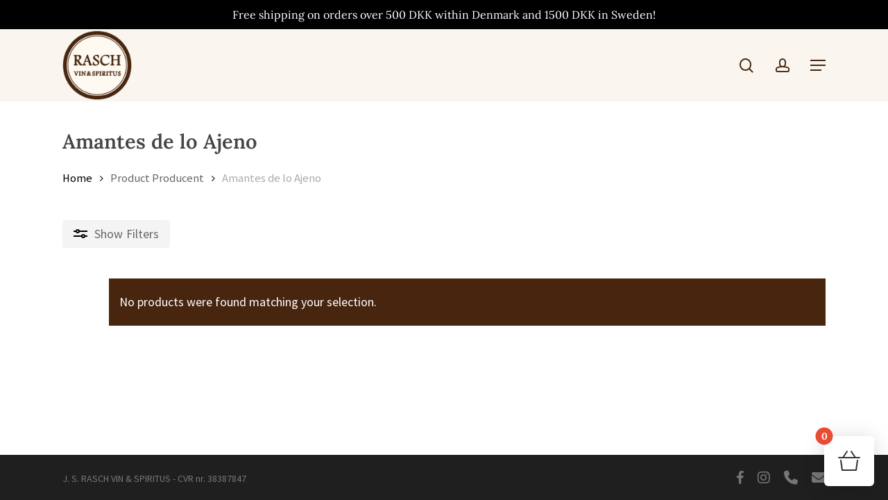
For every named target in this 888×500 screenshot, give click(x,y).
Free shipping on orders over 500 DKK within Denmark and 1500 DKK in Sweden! (444, 15)
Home (77, 178)
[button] (818, 65)
